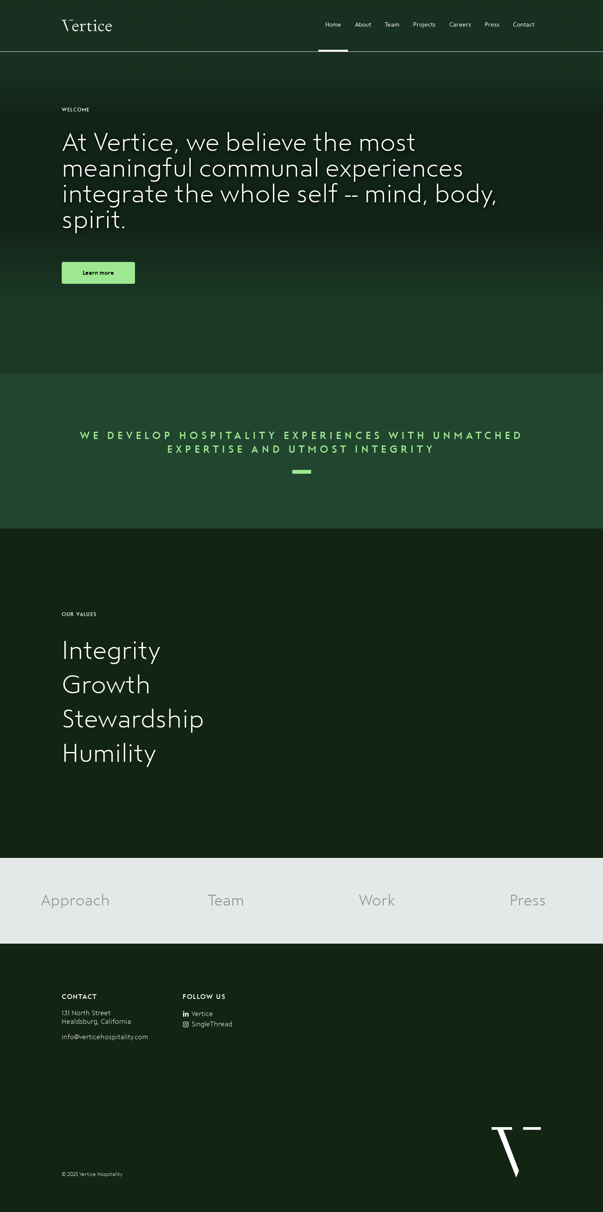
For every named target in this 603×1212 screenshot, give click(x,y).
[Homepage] (87, 26)
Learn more (98, 273)
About (363, 24)
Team (392, 24)
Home (333, 24)
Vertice (202, 1014)
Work (377, 900)
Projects (424, 24)
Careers (460, 24)
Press (492, 24)
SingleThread (212, 1024)
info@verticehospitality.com (105, 1037)
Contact (523, 24)
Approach (75, 900)
